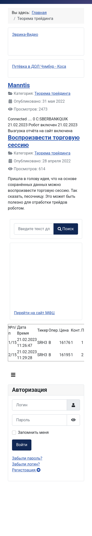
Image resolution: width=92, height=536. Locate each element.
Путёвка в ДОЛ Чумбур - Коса (39, 66)
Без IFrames (46, 509)
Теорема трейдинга (52, 93)
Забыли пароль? (27, 458)
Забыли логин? (26, 464)
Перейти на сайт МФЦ (34, 312)
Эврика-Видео (25, 34)
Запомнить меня (33, 432)
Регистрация (26, 470)
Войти (21, 444)
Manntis (19, 85)
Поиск (66, 228)
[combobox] (34, 228)
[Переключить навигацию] (13, 375)
